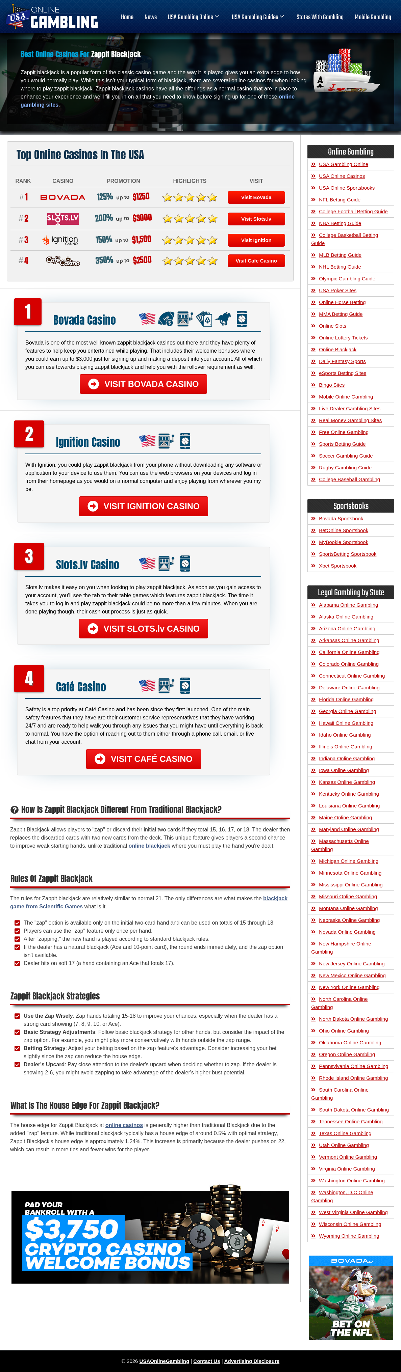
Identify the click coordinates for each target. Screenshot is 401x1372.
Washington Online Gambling (352, 1180)
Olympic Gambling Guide (347, 278)
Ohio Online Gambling (344, 1031)
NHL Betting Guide (340, 267)
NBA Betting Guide (340, 223)
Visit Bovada (256, 197)
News (151, 17)
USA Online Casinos (342, 176)
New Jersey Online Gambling (351, 963)
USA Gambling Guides (258, 17)
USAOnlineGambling (165, 1361)
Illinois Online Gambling (345, 746)
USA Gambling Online (194, 17)
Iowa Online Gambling (344, 770)
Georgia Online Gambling (347, 711)
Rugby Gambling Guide (345, 467)
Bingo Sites (332, 385)
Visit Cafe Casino (256, 261)
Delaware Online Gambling (349, 687)
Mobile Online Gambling (346, 397)
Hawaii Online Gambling (346, 723)
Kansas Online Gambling (347, 782)
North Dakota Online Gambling (353, 1019)
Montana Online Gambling (348, 908)
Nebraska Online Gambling (349, 920)
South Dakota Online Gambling (354, 1110)
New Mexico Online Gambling (352, 975)
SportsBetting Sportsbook (347, 554)
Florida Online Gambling (346, 699)
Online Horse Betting (342, 302)
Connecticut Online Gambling (352, 676)
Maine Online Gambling (345, 817)
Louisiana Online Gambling (349, 805)
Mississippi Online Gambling (350, 884)
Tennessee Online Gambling (350, 1121)
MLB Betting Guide (340, 255)
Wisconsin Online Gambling (350, 1224)
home (127, 17)
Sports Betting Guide (342, 444)
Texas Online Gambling (345, 1133)
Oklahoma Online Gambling (350, 1042)
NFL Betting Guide (339, 199)
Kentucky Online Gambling (349, 794)
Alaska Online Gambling (346, 617)
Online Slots (332, 326)
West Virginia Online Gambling (353, 1212)
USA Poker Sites (337, 290)
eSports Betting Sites (342, 373)
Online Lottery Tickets (343, 337)
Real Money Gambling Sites (350, 420)
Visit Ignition (256, 240)
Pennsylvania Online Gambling (353, 1066)
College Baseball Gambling (349, 479)
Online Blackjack (337, 349)
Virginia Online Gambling (347, 1169)
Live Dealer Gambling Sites (349, 408)
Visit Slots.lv (256, 219)
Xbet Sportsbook (337, 566)
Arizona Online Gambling (347, 628)
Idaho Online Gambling (345, 735)
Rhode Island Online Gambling (353, 1078)
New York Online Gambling (349, 987)
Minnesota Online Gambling (350, 873)
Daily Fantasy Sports (342, 361)
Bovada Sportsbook (341, 518)
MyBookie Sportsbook (343, 542)
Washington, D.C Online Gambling (342, 1196)
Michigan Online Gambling (348, 861)
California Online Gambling (349, 652)
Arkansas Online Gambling (349, 640)
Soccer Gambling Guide (346, 456)
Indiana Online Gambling (347, 758)
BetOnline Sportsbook (343, 530)
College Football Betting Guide (353, 211)
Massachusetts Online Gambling (340, 845)
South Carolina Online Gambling (340, 1094)
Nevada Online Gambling (347, 932)
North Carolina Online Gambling (339, 1003)
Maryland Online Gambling (349, 829)
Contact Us (206, 1361)
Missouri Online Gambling (348, 896)
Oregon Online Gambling (347, 1054)
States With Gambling (320, 17)
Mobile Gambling (373, 17)
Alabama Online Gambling (348, 605)
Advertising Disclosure (251, 1361)
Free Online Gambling (344, 432)
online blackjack (149, 846)
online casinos (124, 1125)
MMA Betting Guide (340, 314)
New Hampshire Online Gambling (341, 948)
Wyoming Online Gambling (349, 1236)
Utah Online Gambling (344, 1145)
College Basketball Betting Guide (344, 239)
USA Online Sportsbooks (347, 188)
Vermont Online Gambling (348, 1157)
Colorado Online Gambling (349, 664)
